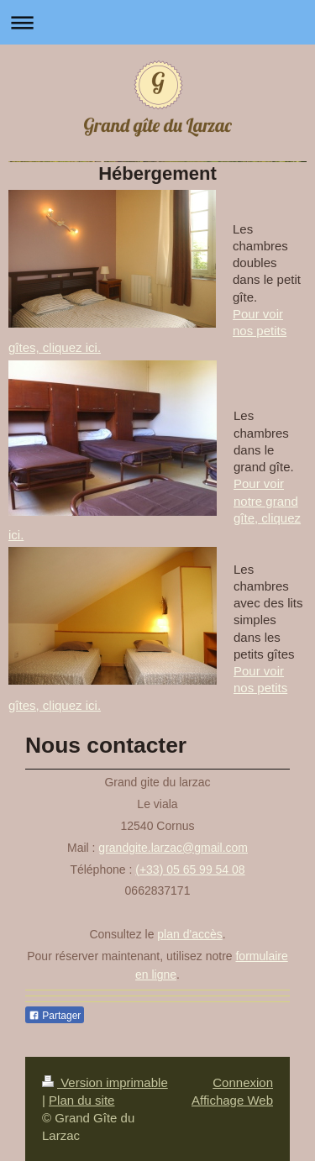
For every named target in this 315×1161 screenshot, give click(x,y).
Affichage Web (232, 1100)
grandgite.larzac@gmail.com (173, 847)
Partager (55, 1016)
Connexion (243, 1082)
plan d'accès (189, 934)
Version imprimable (105, 1082)
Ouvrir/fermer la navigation (157, 22)
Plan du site (81, 1100)
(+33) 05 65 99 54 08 (189, 869)
